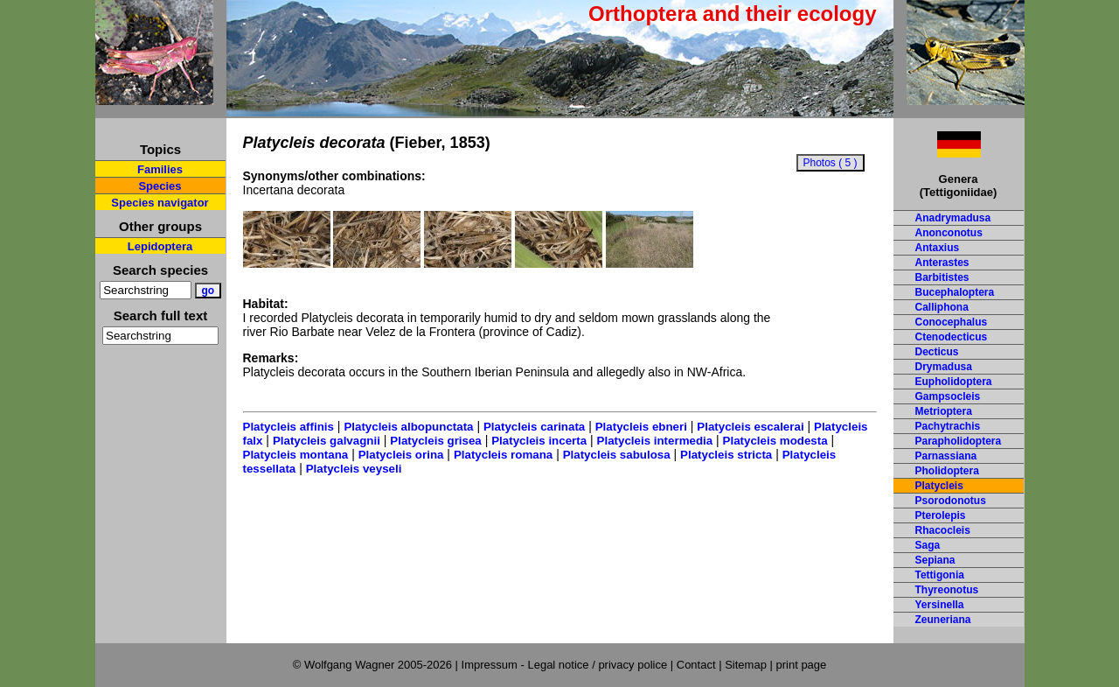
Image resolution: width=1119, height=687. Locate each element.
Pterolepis (940, 515)
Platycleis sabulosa (617, 454)
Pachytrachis (948, 426)
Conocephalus (951, 322)
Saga (928, 545)
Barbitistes (942, 277)
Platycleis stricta (726, 454)
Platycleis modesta (775, 440)
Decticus (937, 352)
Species (159, 186)
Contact (696, 664)
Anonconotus (949, 233)
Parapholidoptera (958, 441)
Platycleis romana (503, 454)
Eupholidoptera (953, 381)
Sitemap (746, 664)
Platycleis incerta (539, 440)
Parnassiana (946, 456)
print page (800, 664)
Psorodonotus (950, 500)
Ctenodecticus (951, 337)
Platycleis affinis (288, 426)
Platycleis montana (296, 454)
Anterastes (942, 262)
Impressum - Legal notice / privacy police (566, 664)
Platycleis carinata (534, 426)
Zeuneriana (943, 619)
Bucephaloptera (955, 292)
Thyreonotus (947, 590)
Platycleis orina (401, 454)
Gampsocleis (948, 396)
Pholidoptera (947, 471)
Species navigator (159, 202)
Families (160, 169)
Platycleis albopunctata (408, 426)
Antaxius (937, 248)
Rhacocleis (942, 530)
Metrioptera (943, 411)
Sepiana (935, 560)
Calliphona (942, 307)
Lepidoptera (160, 246)
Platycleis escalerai (750, 426)
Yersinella (939, 605)
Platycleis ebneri (641, 426)
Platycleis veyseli (354, 468)
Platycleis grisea (435, 440)
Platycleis (939, 486)
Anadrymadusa (953, 218)
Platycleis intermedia (655, 440)
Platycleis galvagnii (326, 440)
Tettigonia (939, 575)
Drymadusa (943, 367)
